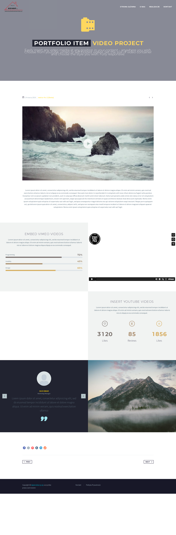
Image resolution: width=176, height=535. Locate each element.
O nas (142, 7)
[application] (88, 143)
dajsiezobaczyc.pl (37, 526)
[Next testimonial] (83, 396)
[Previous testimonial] (4, 396)
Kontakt (168, 7)
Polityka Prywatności (93, 526)
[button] (88, 143)
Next (149, 503)
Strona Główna (128, 7)
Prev (26, 503)
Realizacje (154, 7)
